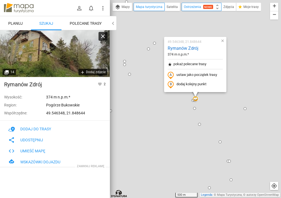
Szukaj (46, 23)
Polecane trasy (86, 23)
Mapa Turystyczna (229, 195)
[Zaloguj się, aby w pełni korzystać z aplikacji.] (100, 84)
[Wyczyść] (103, 36)
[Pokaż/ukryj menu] (103, 8)
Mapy (122, 7)
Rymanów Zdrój (183, 48)
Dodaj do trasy (29, 129)
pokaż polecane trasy (187, 64)
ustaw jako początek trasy (192, 75)
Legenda (206, 195)
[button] (124, 61)
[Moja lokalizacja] (274, 186)
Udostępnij (25, 140)
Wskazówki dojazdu (34, 162)
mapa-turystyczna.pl (18, 8)
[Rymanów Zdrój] (55, 53)
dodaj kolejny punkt (187, 84)
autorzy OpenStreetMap (262, 195)
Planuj (15, 23)
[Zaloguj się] (79, 8)
